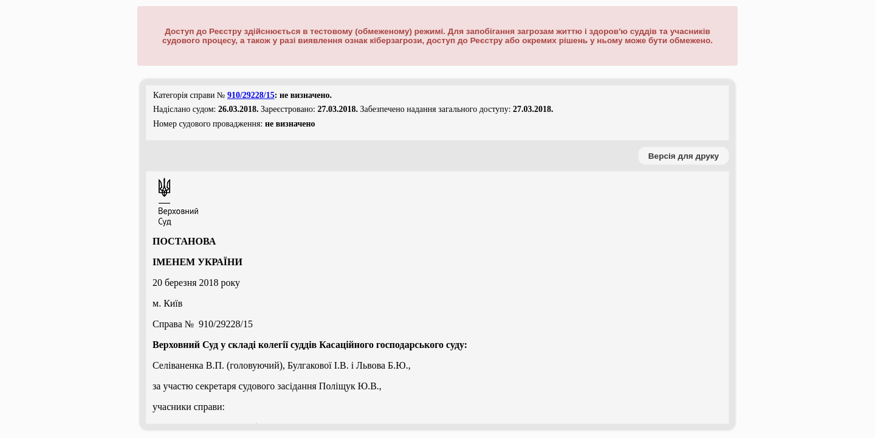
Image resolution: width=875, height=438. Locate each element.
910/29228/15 (251, 95)
